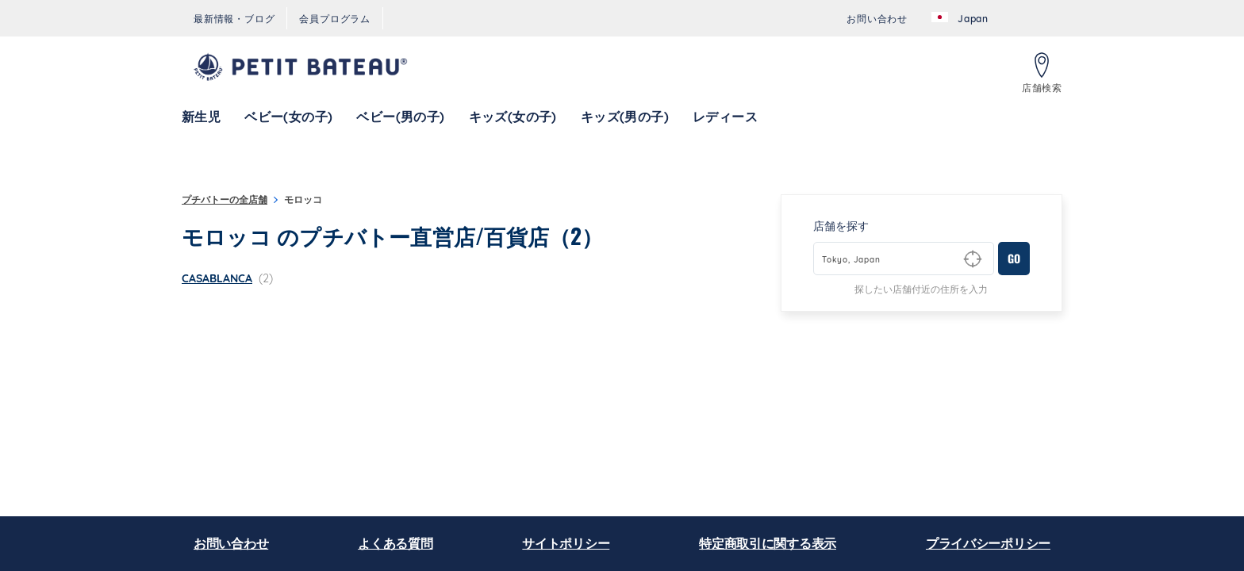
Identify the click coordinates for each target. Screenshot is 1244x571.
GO (1014, 258)
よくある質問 (395, 543)
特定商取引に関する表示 (767, 543)
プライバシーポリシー (988, 543)
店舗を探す (841, 226)
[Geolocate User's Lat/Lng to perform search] (972, 259)
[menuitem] (234, 19)
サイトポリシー (565, 543)
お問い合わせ (231, 543)
